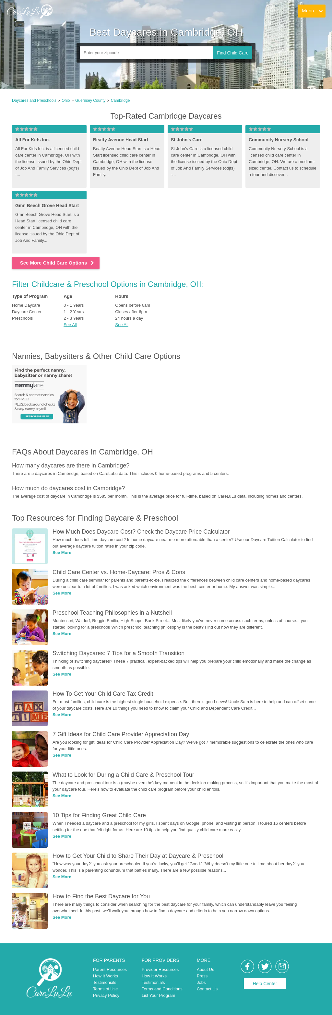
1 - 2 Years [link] (74, 311)
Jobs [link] (201, 982)
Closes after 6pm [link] (131, 311)
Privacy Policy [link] (106, 995)
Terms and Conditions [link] (162, 988)
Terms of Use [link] (105, 988)
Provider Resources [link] (160, 969)
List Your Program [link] (158, 995)
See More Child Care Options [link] (57, 263)
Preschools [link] (22, 318)
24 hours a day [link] (129, 318)
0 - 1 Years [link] (74, 305)
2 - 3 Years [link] (74, 318)
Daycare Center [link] (27, 311)
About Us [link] (205, 969)
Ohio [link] (66, 100)
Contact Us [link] (207, 988)
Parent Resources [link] (110, 969)
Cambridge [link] (120, 100)
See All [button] (70, 324)
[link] (29, 11)
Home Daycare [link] (26, 305)
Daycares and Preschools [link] (34, 100)
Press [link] (202, 976)
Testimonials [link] (104, 982)
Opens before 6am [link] (132, 305)
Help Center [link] (265, 983)
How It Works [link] (105, 976)
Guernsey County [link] (90, 100)
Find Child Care (232, 52)
